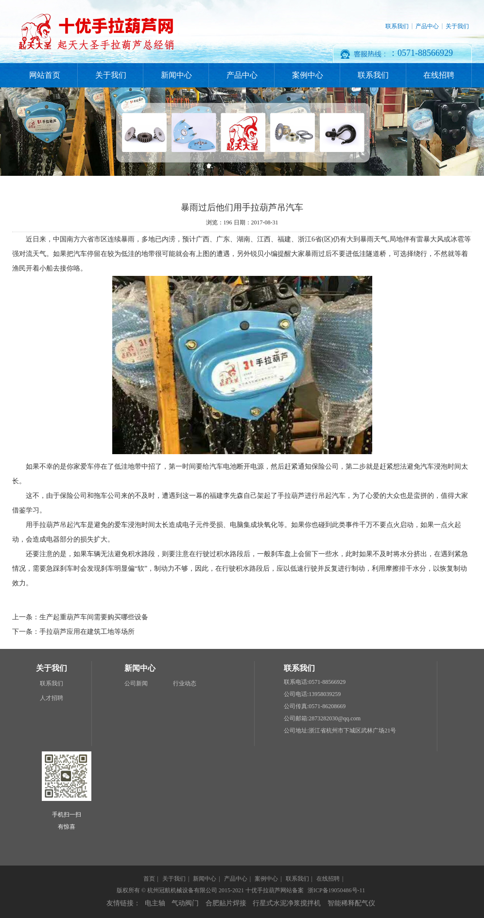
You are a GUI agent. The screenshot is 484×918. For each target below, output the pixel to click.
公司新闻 (136, 683)
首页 (149, 878)
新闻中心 (176, 75)
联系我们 (397, 26)
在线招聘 (438, 75)
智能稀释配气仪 (351, 903)
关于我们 (457, 26)
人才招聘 (51, 698)
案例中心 (307, 75)
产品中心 (427, 26)
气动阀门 (185, 903)
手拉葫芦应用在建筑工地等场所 (87, 631)
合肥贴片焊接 (226, 903)
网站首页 (44, 75)
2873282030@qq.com (335, 718)
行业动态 (184, 683)
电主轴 (155, 903)
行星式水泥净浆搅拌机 (287, 903)
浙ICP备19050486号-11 (336, 890)
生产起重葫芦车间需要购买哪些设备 (93, 617)
